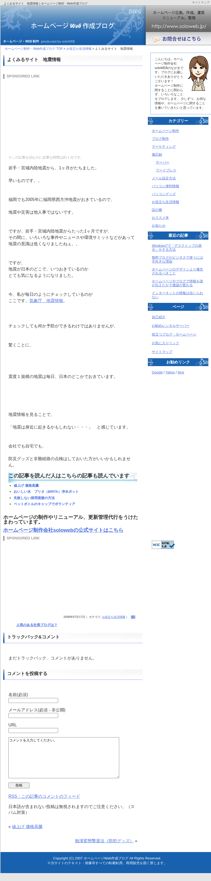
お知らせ (158, 226)
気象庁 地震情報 (46, 300)
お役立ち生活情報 (79, 49)
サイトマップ (162, 352)
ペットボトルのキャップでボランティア (44, 504)
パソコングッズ (164, 194)
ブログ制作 (160, 139)
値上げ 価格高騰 (26, 486)
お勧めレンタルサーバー (170, 326)
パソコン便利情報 (165, 186)
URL (12, 725)
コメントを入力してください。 (70, 761)
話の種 (157, 210)
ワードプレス (166, 170)
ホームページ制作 (165, 131)
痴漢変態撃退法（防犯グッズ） (104, 848)
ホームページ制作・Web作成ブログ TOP (34, 49)
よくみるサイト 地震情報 (34, 59)
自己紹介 (158, 317)
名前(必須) (18, 694)
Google (157, 372)
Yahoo (170, 372)
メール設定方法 (164, 178)
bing (181, 372)
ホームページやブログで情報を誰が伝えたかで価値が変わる (177, 283)
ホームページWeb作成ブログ (106, 866)
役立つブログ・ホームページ (174, 334)
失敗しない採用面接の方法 (34, 498)
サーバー (162, 162)
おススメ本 (160, 218)
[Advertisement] (42, 116)
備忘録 (157, 154)
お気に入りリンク (165, 343)
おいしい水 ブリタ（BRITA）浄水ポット (46, 492)
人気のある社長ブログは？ (36, 625)
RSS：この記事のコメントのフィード (44, 804)
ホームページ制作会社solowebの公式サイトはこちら (63, 530)
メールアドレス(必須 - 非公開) (37, 710)
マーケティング (164, 147)
